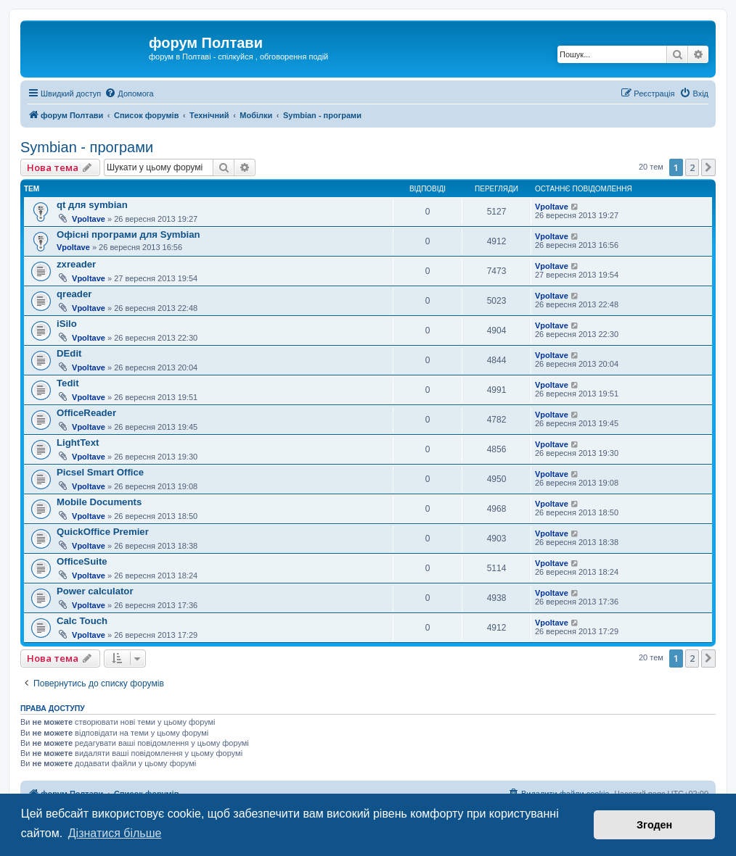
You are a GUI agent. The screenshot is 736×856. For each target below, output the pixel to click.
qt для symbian (92, 204)
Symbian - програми (86, 147)
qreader (74, 293)
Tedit (68, 383)
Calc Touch (82, 620)
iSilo (67, 323)
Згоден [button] (654, 825)
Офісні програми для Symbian (128, 234)
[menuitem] (129, 93)
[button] (708, 167)
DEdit (69, 353)
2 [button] (692, 167)
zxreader (76, 264)
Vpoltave (88, 219)
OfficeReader (86, 412)
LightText (78, 442)
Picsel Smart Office (100, 472)
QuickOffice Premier (103, 531)
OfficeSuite (82, 561)
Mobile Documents (99, 501)
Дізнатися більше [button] (115, 833)
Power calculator (95, 591)
